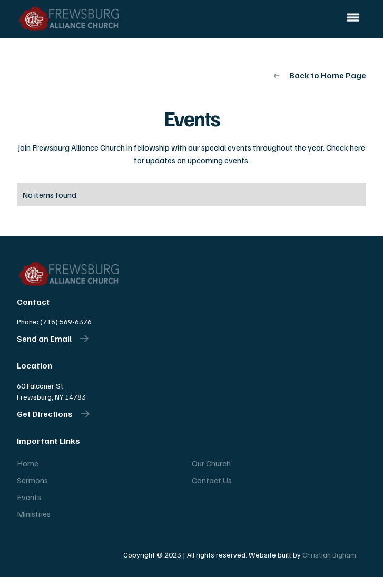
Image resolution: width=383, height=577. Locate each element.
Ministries (34, 514)
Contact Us (212, 480)
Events (29, 497)
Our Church (211, 463)
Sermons (32, 480)
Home (27, 463)
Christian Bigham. (330, 554)
